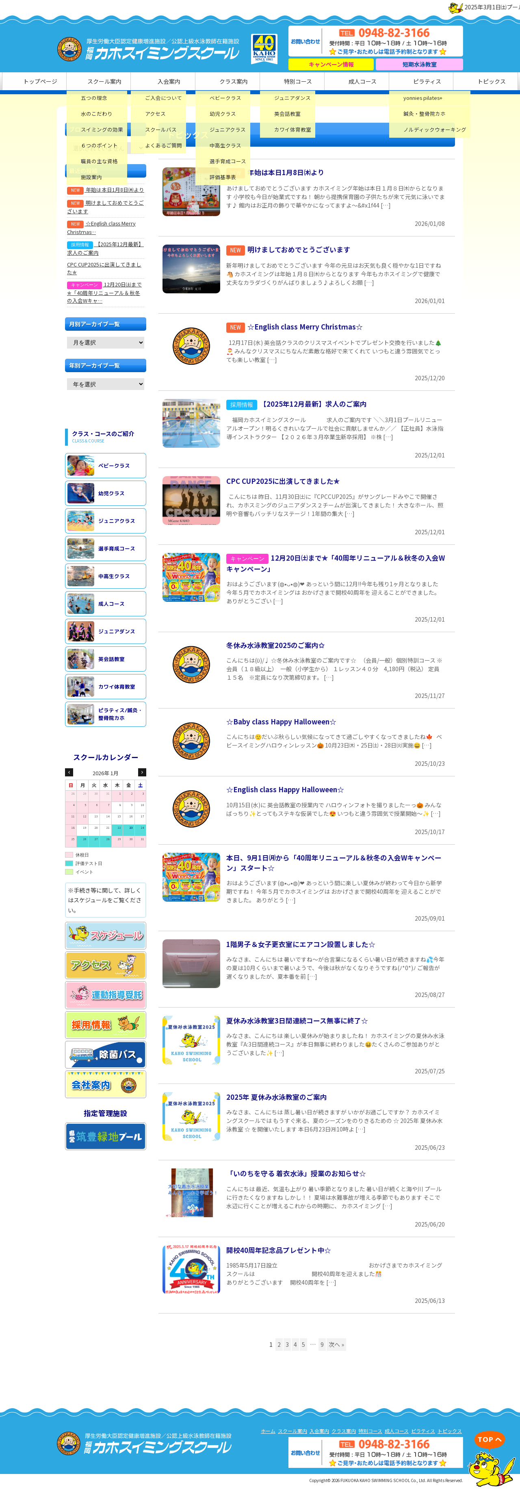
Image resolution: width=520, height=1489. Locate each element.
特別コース (285, 82)
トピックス (437, 82)
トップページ (82, 82)
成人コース (336, 82)
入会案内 (183, 82)
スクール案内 (133, 82)
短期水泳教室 (420, 64)
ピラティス (387, 82)
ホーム (268, 1432)
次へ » (336, 1346)
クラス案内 (234, 82)
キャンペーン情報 (331, 64)
